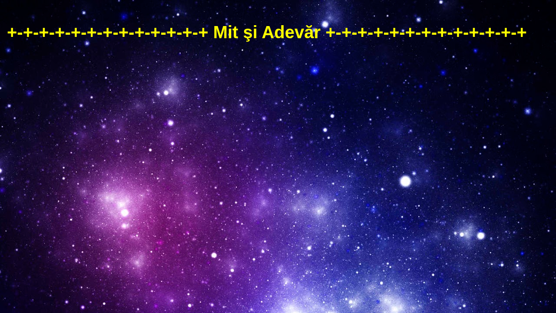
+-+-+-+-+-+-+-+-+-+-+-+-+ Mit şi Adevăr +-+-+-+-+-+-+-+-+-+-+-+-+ (267, 32)
